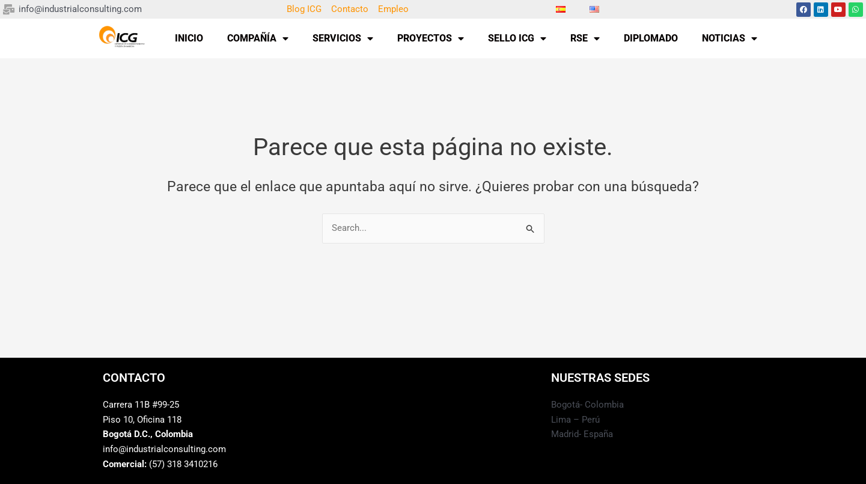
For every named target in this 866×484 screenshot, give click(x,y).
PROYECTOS (430, 38)
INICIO (189, 38)
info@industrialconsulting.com (164, 449)
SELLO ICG (517, 38)
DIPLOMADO (651, 38)
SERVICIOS (343, 38)
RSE (585, 38)
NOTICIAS (729, 38)
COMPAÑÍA (257, 38)
